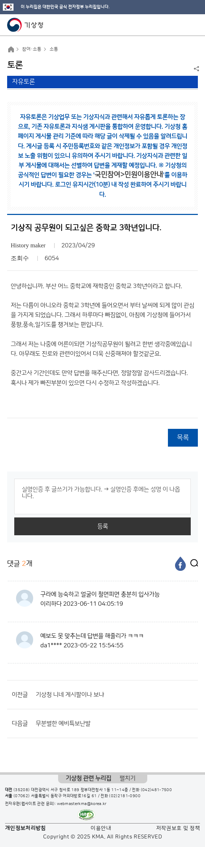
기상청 (25, 25)
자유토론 (23, 81)
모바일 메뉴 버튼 (193, 24)
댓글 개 (19, 563)
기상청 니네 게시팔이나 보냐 (70, 694)
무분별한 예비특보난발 (63, 723)
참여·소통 (31, 49)
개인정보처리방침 (25, 828)
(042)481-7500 (156, 790)
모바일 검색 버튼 (182, 24)
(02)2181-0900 (124, 796)
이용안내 (101, 828)
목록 (183, 437)
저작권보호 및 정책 (178, 828)
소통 (54, 49)
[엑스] (192, 564)
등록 (102, 526)
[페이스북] (180, 564)
